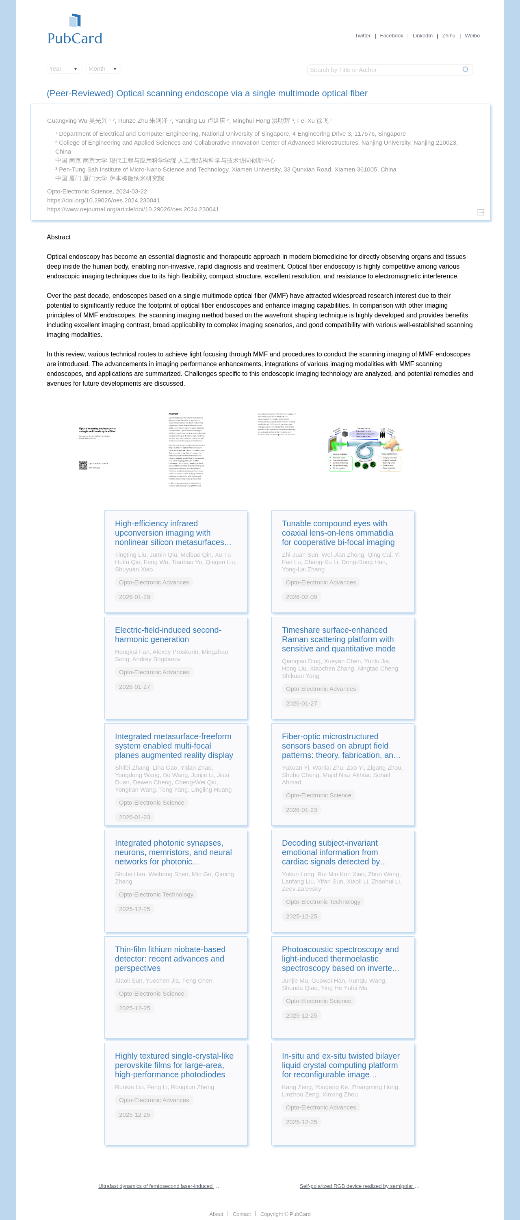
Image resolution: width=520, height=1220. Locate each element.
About (216, 1214)
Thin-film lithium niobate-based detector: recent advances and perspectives (170, 959)
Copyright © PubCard (285, 1214)
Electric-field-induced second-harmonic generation (168, 634)
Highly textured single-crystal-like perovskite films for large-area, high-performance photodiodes (174, 1065)
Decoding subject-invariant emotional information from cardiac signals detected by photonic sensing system (331, 856)
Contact (242, 1214)
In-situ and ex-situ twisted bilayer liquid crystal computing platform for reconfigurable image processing (341, 1069)
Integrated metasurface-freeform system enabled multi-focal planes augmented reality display (174, 746)
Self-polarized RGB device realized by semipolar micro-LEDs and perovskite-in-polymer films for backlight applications (361, 1186)
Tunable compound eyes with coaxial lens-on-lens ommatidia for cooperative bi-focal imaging (338, 533)
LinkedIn (423, 36)
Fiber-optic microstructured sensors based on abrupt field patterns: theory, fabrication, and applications (340, 750)
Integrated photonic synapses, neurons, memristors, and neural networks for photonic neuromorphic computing (173, 856)
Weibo (472, 36)
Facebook (391, 36)
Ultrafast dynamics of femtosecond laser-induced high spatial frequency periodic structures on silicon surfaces (159, 1186)
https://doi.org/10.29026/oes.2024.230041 (103, 200)
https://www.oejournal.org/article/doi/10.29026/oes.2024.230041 (133, 209)
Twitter (362, 36)
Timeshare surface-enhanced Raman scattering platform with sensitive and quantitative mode (339, 639)
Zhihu (449, 36)
